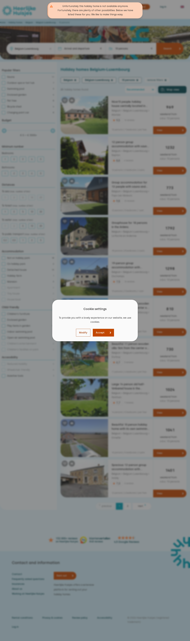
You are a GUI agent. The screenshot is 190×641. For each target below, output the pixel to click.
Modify (83, 332)
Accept (100, 332)
